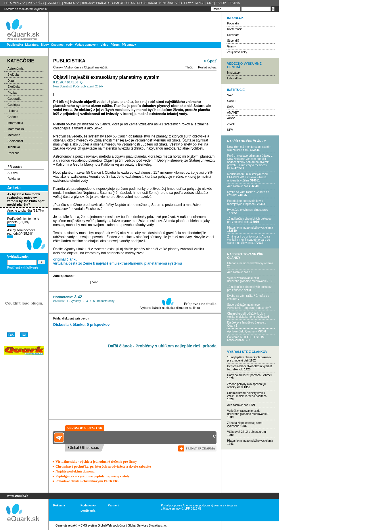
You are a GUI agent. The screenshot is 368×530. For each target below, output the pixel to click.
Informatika (15, 123)
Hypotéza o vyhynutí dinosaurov (247, 209)
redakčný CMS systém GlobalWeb (90, 525)
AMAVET (233, 112)
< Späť (210, 61)
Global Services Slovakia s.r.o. (147, 525)
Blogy (45, 44)
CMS (210, 3)
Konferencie (234, 29)
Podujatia (233, 23)
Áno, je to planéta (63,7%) (25, 212)
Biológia (13, 74)
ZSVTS (231, 124)
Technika (13, 147)
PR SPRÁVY (36, 3)
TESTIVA (234, 3)
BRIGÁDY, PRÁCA (94, 3)
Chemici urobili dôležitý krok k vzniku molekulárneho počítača (247, 315)
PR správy (129, 44)
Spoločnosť (15, 141)
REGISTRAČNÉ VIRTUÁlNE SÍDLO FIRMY (165, 3)
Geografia (14, 98)
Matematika (15, 129)
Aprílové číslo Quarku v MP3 (245, 331)
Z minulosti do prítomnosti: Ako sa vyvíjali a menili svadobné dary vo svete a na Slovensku (248, 239)
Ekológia (13, 86)
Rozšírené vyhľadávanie (22, 267)
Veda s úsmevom (86, 44)
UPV (230, 129)
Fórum (115, 44)
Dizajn (11, 80)
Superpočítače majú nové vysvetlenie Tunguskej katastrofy (248, 306)
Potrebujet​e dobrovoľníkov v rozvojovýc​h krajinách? (245, 202)
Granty (231, 46)
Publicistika (15, 44)
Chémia (12, 116)
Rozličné (13, 153)
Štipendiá (233, 40)
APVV (231, 118)
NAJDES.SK (72, 3)
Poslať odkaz (207, 67)
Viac (95, 282)
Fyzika (12, 92)
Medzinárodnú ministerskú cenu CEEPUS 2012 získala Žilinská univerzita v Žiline (247, 177)
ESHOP (221, 3)
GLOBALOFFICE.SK (121, 3)
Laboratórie (234, 78)
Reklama (13, 178)
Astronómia (15, 68)
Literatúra (32, 44)
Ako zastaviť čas (237, 186)
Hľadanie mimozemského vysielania (250, 227)
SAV (230, 95)
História (12, 110)
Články (58, 67)
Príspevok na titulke (200, 304)
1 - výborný (74, 301)
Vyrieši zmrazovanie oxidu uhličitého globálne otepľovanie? (247, 279)
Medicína (13, 135)
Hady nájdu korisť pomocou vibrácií (249, 375)
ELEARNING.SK (15, 3)
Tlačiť (189, 67)
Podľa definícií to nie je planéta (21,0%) (23, 222)
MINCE (200, 3)
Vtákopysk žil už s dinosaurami (247, 431)
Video (104, 44)
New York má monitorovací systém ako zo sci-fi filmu (249, 148)
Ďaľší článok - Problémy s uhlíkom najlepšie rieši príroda (162, 346)
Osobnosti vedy (61, 44)
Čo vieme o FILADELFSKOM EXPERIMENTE (245, 339)
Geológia (13, 104)
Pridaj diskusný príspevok (71, 318)
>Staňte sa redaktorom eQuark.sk (25, 9)
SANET (232, 101)
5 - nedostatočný (103, 301)
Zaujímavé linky (237, 52)
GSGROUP (54, 3)
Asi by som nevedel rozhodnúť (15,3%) (20, 233)
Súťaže (12, 173)
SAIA (230, 106)
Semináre (233, 35)
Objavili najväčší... (97, 67)
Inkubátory (234, 72)
